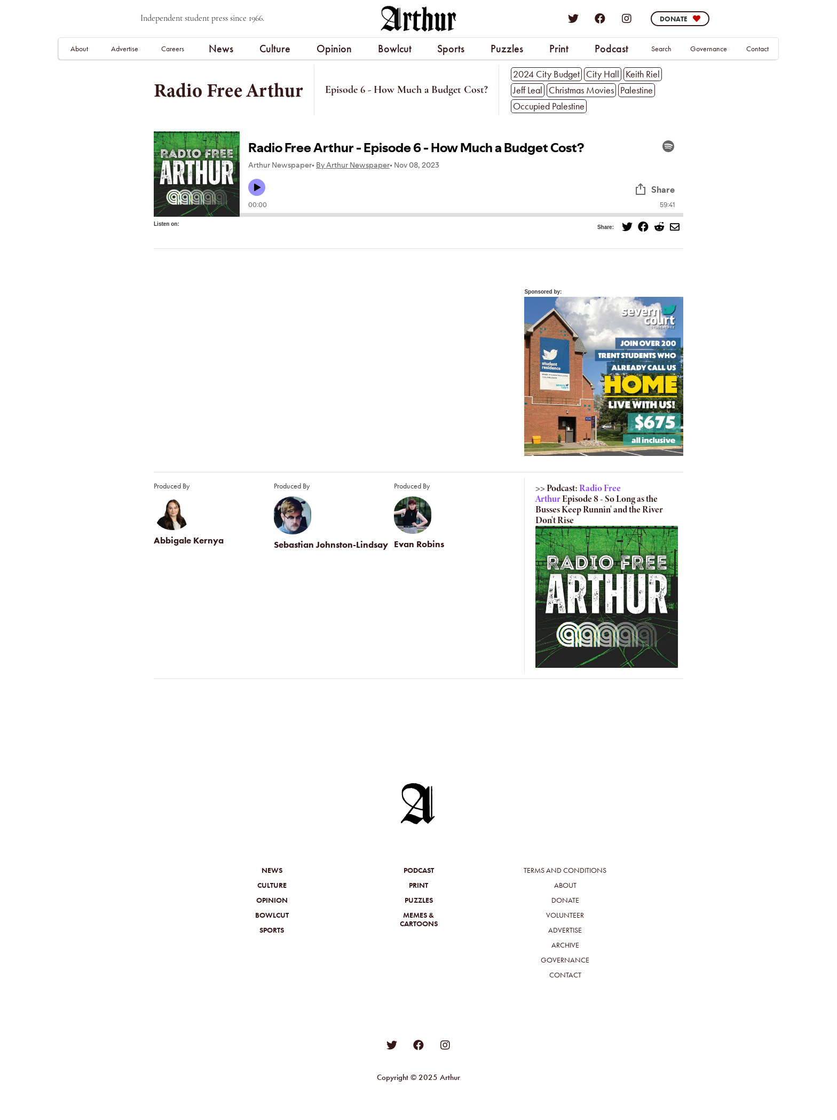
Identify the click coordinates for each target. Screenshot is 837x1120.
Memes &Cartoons (419, 919)
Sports (450, 49)
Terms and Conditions (565, 870)
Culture (274, 49)
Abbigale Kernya (189, 540)
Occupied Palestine (549, 106)
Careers (172, 48)
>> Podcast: (556, 488)
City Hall (602, 74)
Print (558, 49)
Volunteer (565, 915)
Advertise (124, 48)
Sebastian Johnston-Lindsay (331, 545)
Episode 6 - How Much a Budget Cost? (406, 90)
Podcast (611, 49)
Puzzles (507, 49)
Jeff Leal (527, 90)
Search (661, 48)
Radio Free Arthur (228, 90)
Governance (708, 48)
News (221, 49)
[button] (220, 49)
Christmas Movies (581, 90)
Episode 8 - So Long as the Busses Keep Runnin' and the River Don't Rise (599, 509)
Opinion (334, 49)
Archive (565, 945)
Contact (757, 48)
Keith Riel (643, 74)
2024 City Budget (546, 74)
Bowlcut (395, 49)
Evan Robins (419, 544)
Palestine (636, 90)
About (79, 48)
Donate (565, 900)
